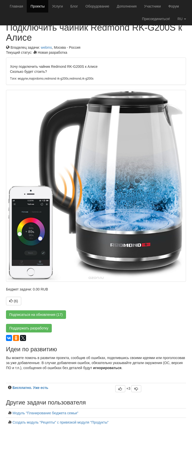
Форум (173, 6)
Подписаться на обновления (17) (36, 315)
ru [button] (182, 19)
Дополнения (126, 6)
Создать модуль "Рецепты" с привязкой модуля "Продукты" (60, 422)
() (13, 301)
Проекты (37, 6)
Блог (74, 6)
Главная (16, 6)
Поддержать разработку (28, 328)
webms (46, 47)
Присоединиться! (156, 19)
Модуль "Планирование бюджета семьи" (45, 413)
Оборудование (97, 6)
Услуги (57, 6)
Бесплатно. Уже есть (30, 388)
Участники (152, 6)
